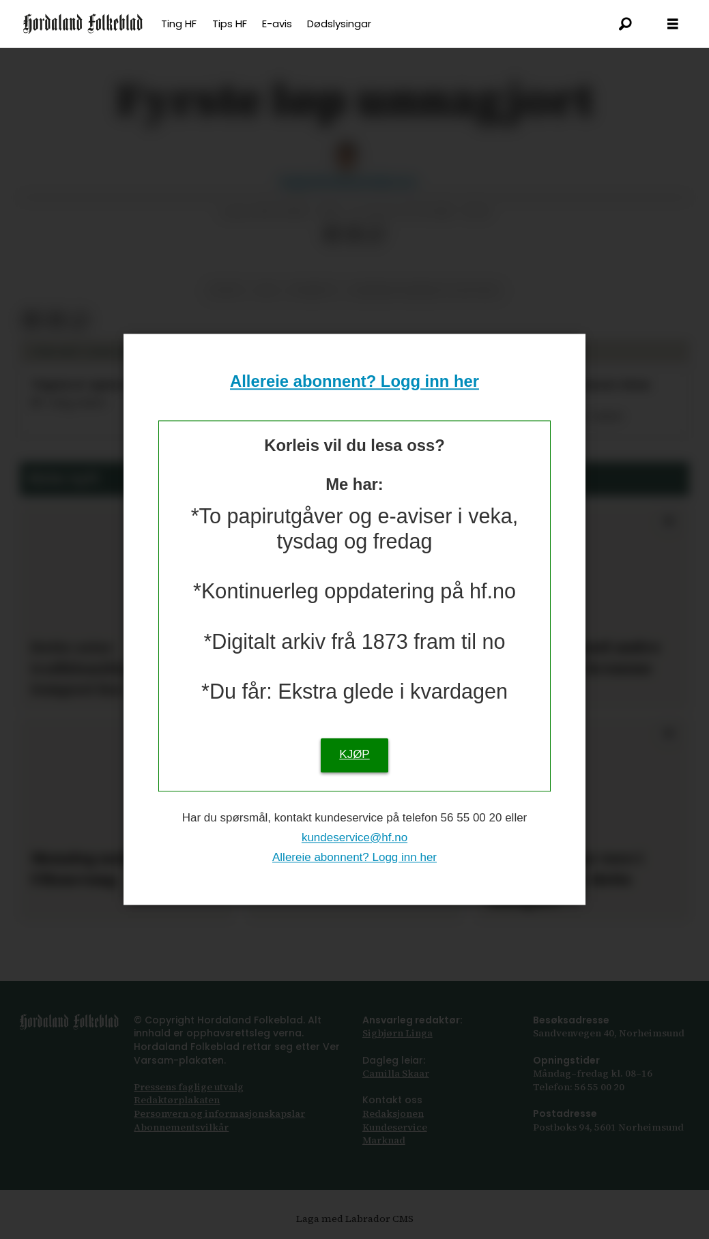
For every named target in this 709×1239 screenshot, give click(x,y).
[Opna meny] (672, 24)
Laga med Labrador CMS (355, 1218)
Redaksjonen (393, 1113)
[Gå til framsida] (83, 23)
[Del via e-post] (354, 234)
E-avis (277, 23)
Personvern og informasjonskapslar (219, 1113)
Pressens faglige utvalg (189, 1087)
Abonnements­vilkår (181, 1127)
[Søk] (625, 24)
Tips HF (229, 23)
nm (266, 290)
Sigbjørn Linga (397, 1033)
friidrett (313, 290)
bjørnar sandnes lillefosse (425, 290)
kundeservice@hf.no (354, 837)
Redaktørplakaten (177, 1100)
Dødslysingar (339, 23)
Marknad (383, 1140)
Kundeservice (394, 1127)
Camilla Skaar (395, 1073)
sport (227, 290)
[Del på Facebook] (332, 234)
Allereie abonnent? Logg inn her (354, 381)
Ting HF (179, 23)
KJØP (354, 754)
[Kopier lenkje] (375, 234)
